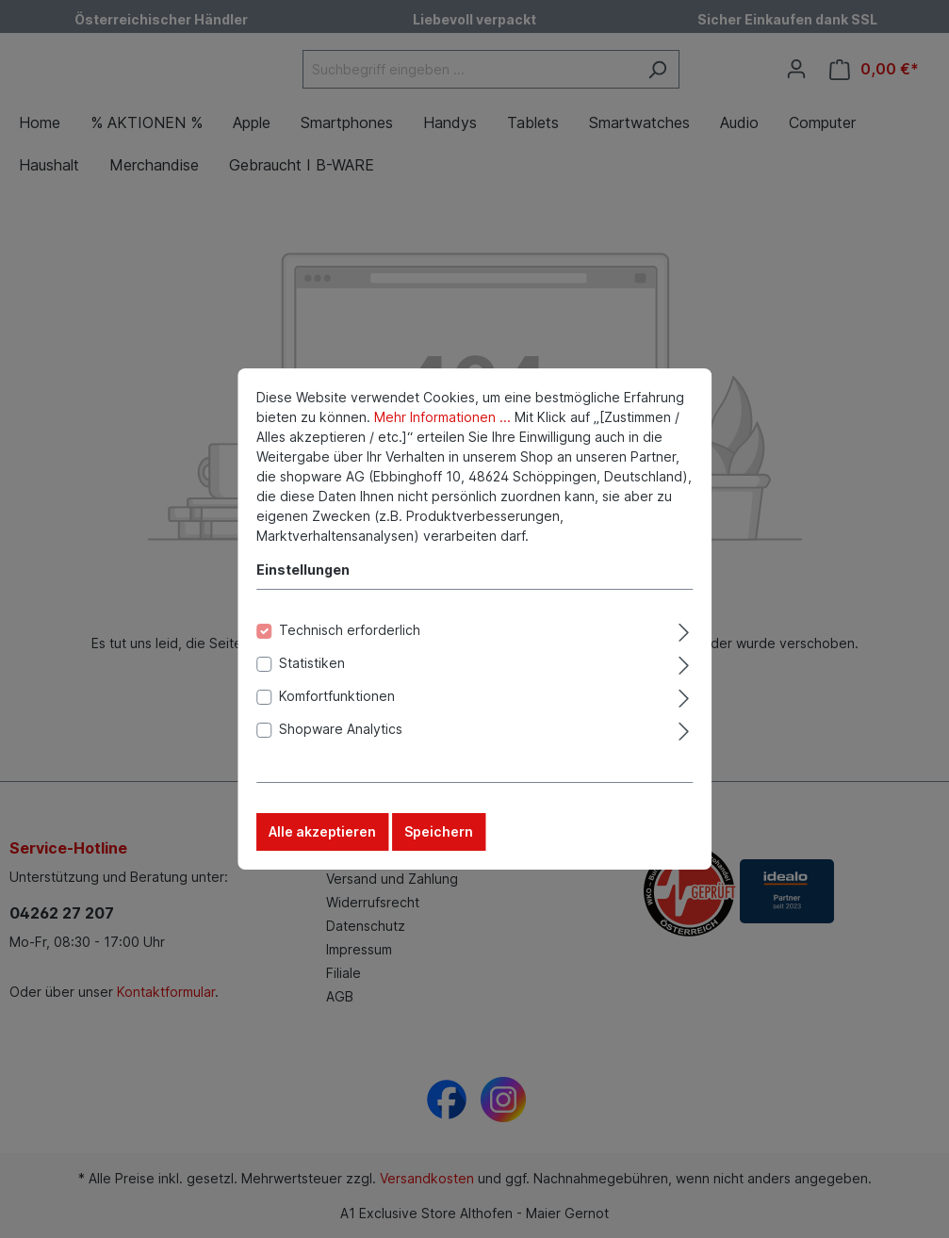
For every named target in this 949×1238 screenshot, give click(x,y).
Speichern (438, 840)
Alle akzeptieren (322, 840)
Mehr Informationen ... (442, 425)
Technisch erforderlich (349, 638)
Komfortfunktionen (337, 704)
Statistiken (312, 671)
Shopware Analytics (340, 737)
